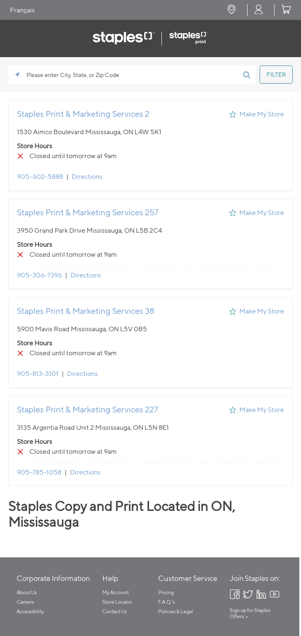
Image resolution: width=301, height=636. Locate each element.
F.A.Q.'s (166, 602)
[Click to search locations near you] (17, 74)
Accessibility (30, 611)
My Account (115, 592)
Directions (87, 177)
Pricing (166, 592)
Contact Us (114, 611)
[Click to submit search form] (246, 74)
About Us (27, 592)
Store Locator (117, 602)
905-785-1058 (39, 472)
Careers (25, 602)
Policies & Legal (175, 611)
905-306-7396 (39, 275)
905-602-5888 (40, 177)
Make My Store (261, 114)
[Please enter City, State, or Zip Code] (131, 74)
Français (22, 10)
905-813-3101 (37, 374)
